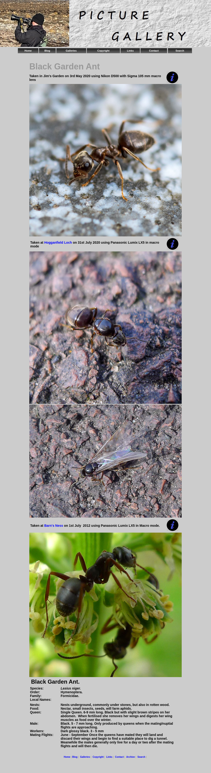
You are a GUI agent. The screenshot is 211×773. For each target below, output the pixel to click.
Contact (154, 50)
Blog (47, 50)
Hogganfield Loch (58, 242)
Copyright (103, 50)
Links (130, 50)
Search (180, 50)
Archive (130, 757)
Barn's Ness (53, 525)
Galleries (71, 50)
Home (28, 50)
